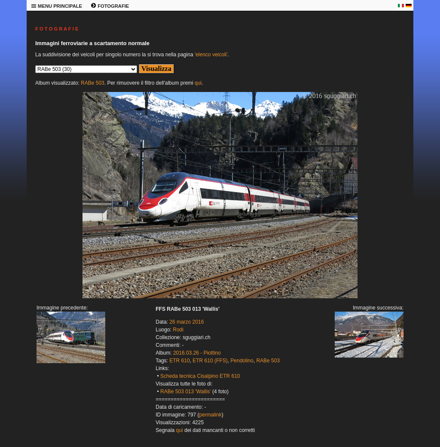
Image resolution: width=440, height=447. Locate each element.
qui (198, 83)
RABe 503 (92, 83)
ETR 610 (179, 361)
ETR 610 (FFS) (209, 361)
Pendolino (241, 361)
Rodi (178, 330)
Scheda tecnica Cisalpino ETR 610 (200, 376)
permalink (210, 415)
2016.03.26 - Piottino (197, 353)
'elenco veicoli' (211, 55)
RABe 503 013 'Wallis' (185, 392)
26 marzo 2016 (186, 322)
